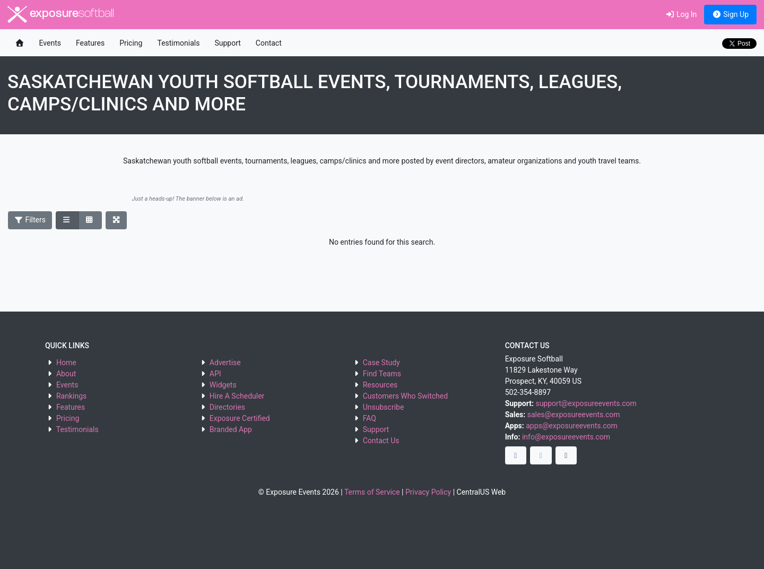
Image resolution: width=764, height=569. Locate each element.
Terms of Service (372, 492)
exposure (60, 14)
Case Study (381, 362)
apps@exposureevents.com (572, 425)
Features (90, 43)
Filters (30, 219)
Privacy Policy (428, 492)
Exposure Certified (240, 418)
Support (227, 43)
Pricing (130, 43)
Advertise (225, 362)
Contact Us (381, 440)
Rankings (71, 396)
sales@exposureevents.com (573, 414)
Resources (380, 385)
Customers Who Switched (405, 396)
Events (50, 43)
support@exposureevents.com (585, 403)
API (215, 373)
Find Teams (382, 373)
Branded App (231, 429)
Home (66, 362)
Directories (227, 407)
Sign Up (730, 14)
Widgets (223, 385)
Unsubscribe (383, 407)
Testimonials (178, 43)
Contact (269, 43)
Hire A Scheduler (237, 396)
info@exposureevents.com (566, 437)
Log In (681, 14)
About (66, 373)
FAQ (369, 418)
